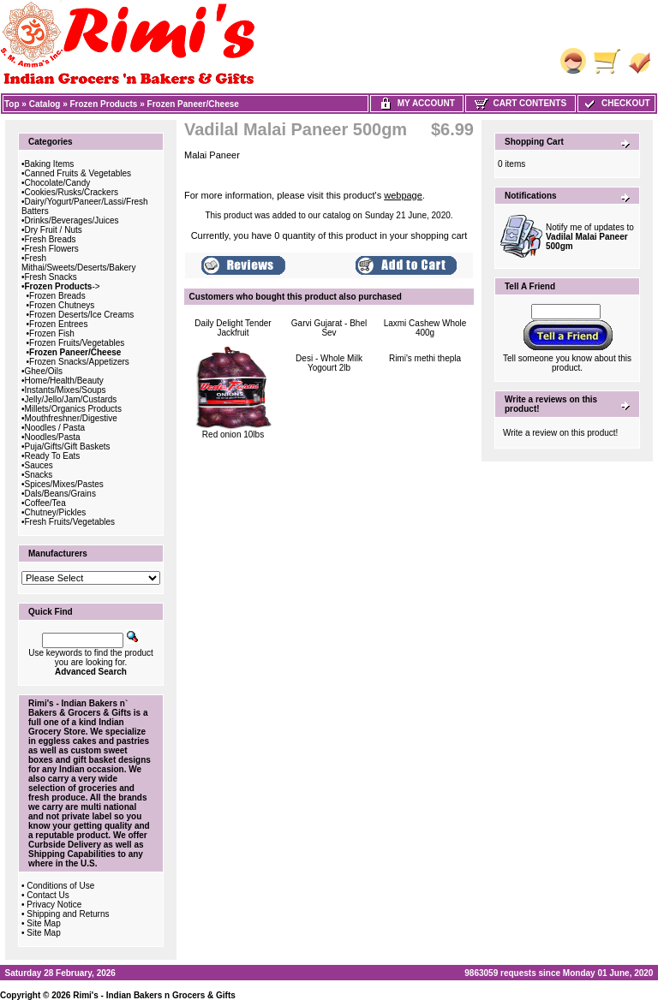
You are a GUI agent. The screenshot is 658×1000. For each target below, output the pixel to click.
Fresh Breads (50, 239)
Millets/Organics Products (73, 409)
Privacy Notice (54, 904)
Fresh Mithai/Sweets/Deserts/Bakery (78, 262)
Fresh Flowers (52, 248)
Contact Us (48, 895)
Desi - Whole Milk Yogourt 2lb (329, 363)
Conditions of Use (60, 885)
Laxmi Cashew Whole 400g (425, 327)
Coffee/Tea (45, 503)
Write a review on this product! (560, 433)
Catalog (45, 104)
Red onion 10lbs (233, 434)
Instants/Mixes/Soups (65, 390)
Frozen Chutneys (61, 305)
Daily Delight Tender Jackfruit (232, 327)
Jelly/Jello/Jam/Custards (71, 399)
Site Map (43, 923)
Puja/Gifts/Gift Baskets (68, 446)
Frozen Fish (52, 333)
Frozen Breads (57, 296)
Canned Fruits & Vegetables (78, 173)
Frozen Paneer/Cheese (193, 104)
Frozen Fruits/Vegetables (76, 343)
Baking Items (50, 164)
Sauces (39, 465)
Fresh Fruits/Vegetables (70, 522)
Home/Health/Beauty (64, 380)
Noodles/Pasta (53, 437)
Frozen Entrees (58, 324)
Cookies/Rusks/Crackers (71, 192)
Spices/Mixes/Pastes (64, 484)
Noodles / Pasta (55, 427)
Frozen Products (104, 104)
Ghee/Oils (44, 371)
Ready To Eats (53, 456)
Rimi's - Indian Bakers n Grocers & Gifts (154, 995)
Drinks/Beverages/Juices (72, 220)
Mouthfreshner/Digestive (71, 418)
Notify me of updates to (590, 237)
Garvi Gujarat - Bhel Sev (329, 327)
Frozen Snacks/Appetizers (79, 361)
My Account (417, 103)
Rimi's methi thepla (425, 358)
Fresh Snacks (51, 277)
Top (12, 104)
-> (62, 286)
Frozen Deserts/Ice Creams (81, 314)
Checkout (616, 103)
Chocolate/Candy (58, 183)
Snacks (39, 474)
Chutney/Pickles (56, 512)
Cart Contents (520, 103)
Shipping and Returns (68, 914)
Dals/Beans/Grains (60, 493)
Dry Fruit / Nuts (53, 230)
